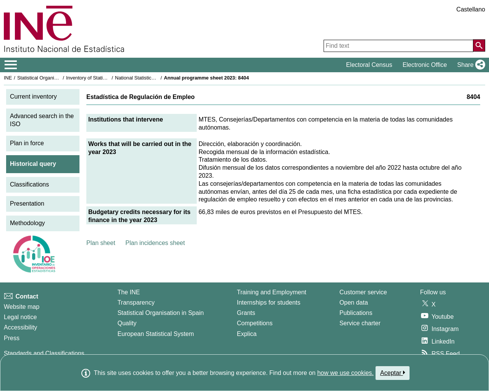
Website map (21, 306)
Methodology (27, 223)
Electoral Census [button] (369, 65)
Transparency (135, 302)
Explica (247, 334)
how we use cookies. (345, 373)
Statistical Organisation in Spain (51, 78)
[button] (469, 65)
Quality (126, 323)
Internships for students (268, 302)
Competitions (254, 323)
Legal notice (20, 317)
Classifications (29, 184)
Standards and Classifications (44, 353)
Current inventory (33, 96)
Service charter (360, 323)
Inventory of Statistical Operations (102, 78)
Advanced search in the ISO (42, 120)
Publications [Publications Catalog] (355, 313)
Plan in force (27, 143)
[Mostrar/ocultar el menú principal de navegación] (11, 65)
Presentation (27, 203)
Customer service (363, 292)
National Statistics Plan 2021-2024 (152, 78)
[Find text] (398, 46)
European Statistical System (155, 334)
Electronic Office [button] (425, 65)
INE (8, 78)
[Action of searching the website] (479, 45)
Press (11, 338)
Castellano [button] (470, 9)
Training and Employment (271, 292)
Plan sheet (100, 243)
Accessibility (20, 327)
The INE (128, 292)
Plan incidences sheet (155, 243)
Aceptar (392, 372)
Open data (353, 302)
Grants (246, 313)
